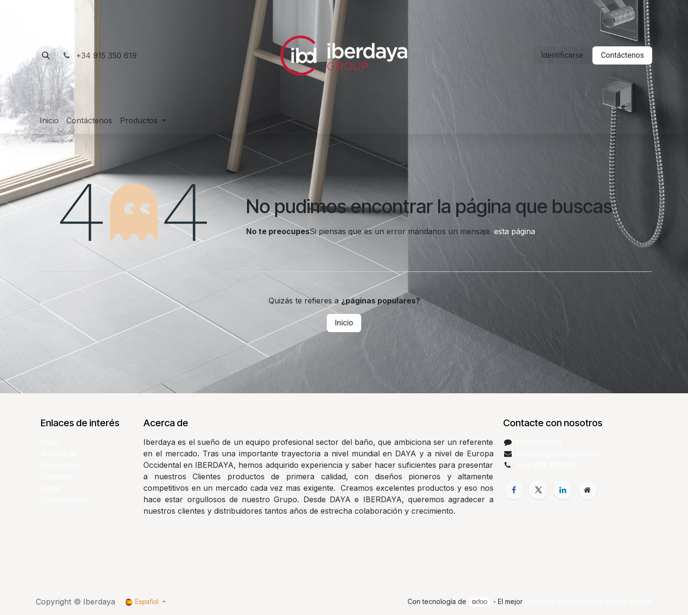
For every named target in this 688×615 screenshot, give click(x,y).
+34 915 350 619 (99, 55)
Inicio (344, 322)
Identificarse (562, 55)
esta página (514, 231)
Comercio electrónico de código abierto (588, 601)
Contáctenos (622, 55)
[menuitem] (49, 120)
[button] (46, 55)
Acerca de (59, 453)
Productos (59, 465)
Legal (50, 488)
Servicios (57, 476)
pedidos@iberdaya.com (558, 453)
